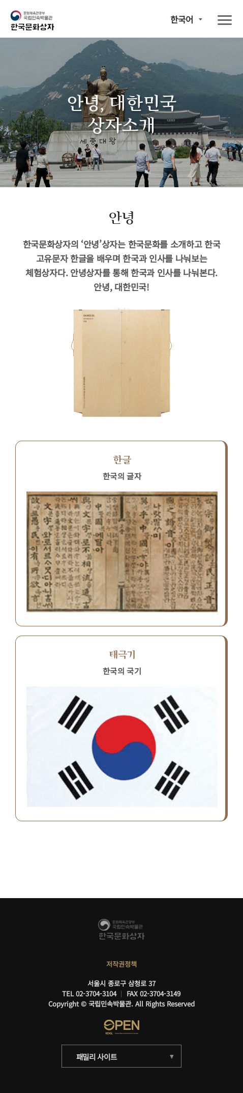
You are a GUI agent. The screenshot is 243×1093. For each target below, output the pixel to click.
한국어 (181, 19)
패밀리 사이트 (96, 1056)
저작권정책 (121, 964)
